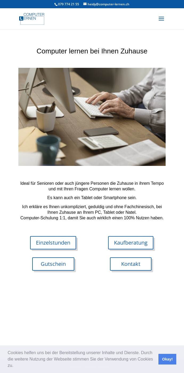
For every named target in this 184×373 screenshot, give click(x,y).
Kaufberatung (131, 242)
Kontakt (130, 263)
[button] (15, 366)
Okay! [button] (167, 359)
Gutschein (53, 263)
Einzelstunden (53, 242)
